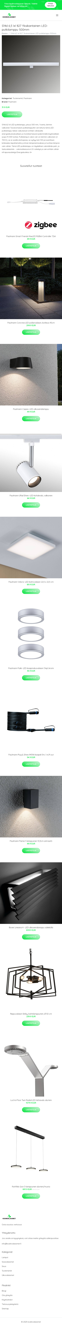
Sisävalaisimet (8, 1262)
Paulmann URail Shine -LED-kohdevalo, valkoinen (31, 495)
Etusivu (5, 33)
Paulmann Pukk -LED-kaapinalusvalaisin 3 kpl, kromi (31, 668)
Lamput (5, 1257)
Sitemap (5, 1308)
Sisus (4, 1266)
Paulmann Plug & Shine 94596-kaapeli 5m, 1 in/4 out (31, 754)
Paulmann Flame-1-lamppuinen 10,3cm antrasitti (31, 841)
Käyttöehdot (7, 1300)
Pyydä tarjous (50, 5)
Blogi (4, 1291)
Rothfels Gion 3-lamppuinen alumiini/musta (31, 1186)
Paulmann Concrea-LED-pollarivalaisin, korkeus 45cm (31, 323)
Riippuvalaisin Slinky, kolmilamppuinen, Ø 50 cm (31, 1014)
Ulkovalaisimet (8, 1275)
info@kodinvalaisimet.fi (11, 1244)
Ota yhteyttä (7, 1295)
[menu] (57, 15)
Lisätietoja (12, 114)
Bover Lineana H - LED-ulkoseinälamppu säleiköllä (31, 927)
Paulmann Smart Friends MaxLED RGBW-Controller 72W (31, 236)
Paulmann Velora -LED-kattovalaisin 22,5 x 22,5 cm (31, 582)
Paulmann (28, 98)
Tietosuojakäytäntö (10, 1304)
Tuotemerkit (18, 98)
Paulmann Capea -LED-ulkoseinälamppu (31, 409)
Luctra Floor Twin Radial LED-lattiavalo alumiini (31, 1100)
